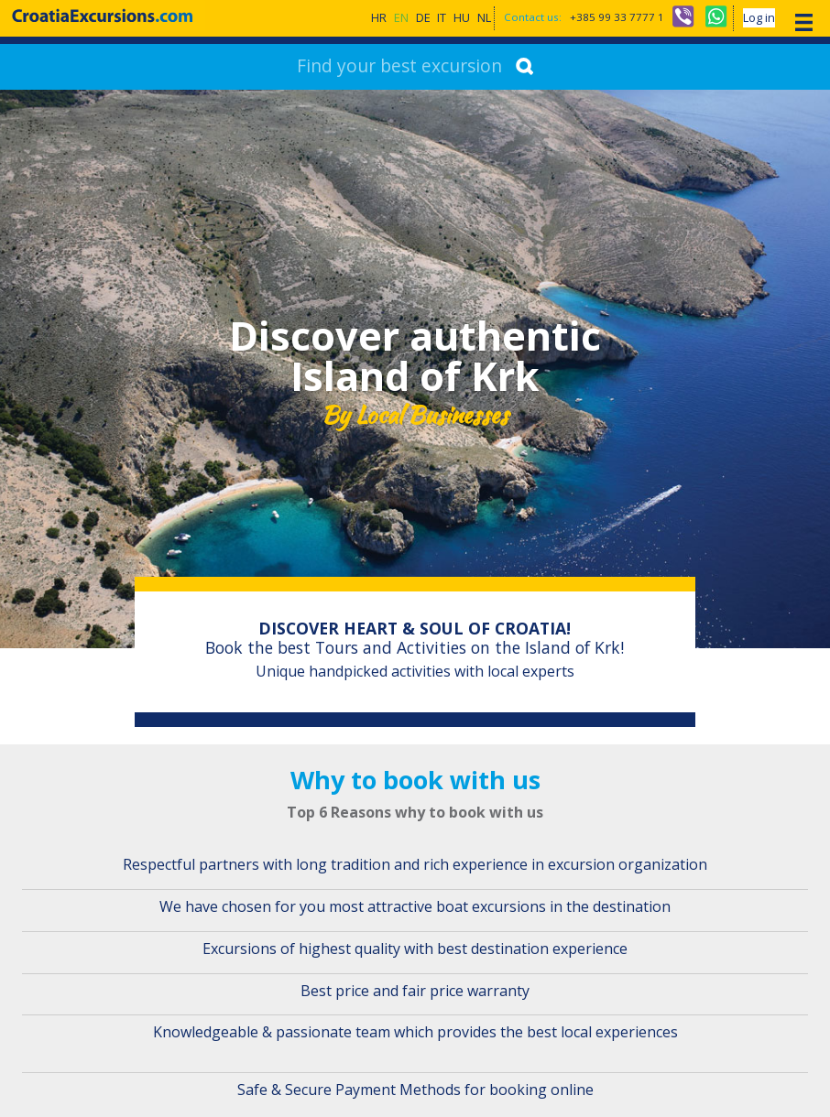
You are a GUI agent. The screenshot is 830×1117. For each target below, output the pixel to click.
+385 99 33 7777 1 (617, 18)
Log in (759, 18)
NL (484, 18)
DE (423, 18)
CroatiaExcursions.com (103, 15)
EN (401, 18)
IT (441, 18)
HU (461, 18)
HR (379, 18)
